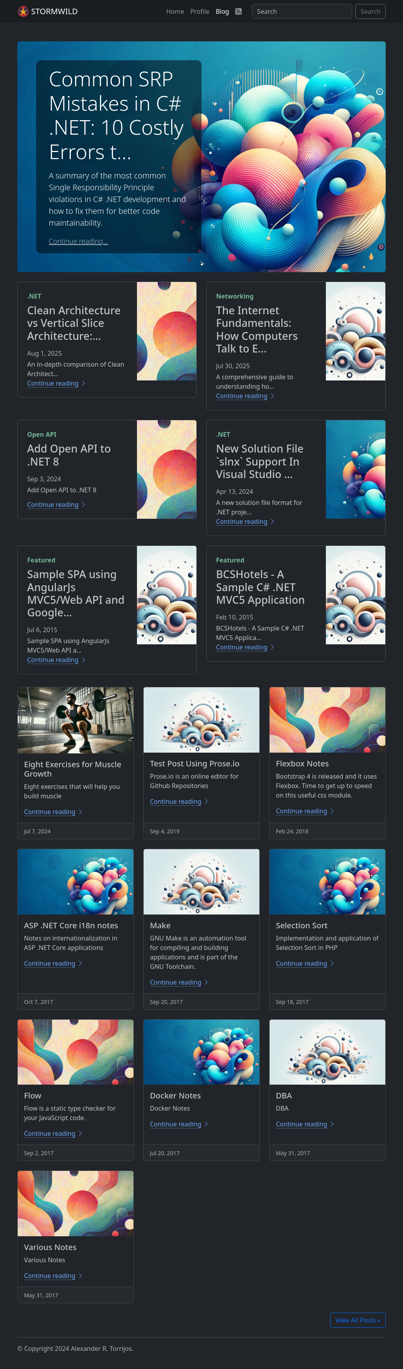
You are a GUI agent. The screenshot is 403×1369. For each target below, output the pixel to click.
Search (370, 11)
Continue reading (57, 383)
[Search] (302, 11)
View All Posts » (358, 1320)
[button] (175, 11)
